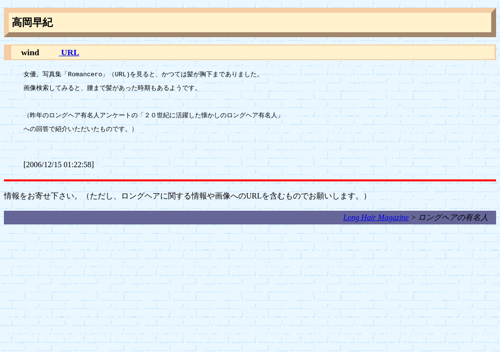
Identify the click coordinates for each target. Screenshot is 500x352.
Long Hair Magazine (376, 217)
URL (69, 52)
